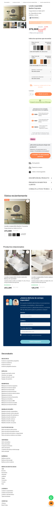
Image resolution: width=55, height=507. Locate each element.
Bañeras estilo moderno (8, 462)
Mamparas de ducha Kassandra (10, 397)
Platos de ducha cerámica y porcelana (11, 435)
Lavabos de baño (16, 2)
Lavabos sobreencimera (8, 494)
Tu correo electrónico (26, 328)
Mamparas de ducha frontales (9, 402)
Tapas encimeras (6, 496)
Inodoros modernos (7, 362)
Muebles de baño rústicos (8, 419)
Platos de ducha (7, 427)
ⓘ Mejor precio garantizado (36, 32)
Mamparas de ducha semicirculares (11, 393)
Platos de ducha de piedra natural (10, 431)
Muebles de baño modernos (9, 417)
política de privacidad (36, 335)
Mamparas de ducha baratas (9, 391)
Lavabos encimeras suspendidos (30, 2)
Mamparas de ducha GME (8, 400)
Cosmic (4, 482)
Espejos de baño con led (8, 377)
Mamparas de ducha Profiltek (9, 404)
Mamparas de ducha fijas (8, 389)
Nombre (22, 312)
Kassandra (4, 472)
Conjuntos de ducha (7, 445)
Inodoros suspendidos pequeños (10, 360)
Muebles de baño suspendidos (10, 411)
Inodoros (5, 358)
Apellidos (23, 320)
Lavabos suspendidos (7, 490)
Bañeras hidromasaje (7, 460)
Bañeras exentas (6, 458)
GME (3, 469)
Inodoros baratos (6, 364)
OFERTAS (4, 501)
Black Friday (5, 505)
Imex (3, 484)
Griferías (5, 440)
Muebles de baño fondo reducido (10, 413)
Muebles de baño (7, 409)
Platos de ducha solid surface (9, 429)
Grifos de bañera (6, 442)
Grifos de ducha (6, 447)
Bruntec (4, 470)
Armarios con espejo (7, 375)
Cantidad (31, 90)
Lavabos (5, 488)
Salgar (3, 478)
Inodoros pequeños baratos (9, 366)
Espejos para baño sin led (8, 373)
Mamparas (5, 383)
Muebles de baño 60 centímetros (10, 415)
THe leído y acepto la (31, 335)
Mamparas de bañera (7, 399)
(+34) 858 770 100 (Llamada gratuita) (40, 155)
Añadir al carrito (43, 94)
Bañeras (5, 456)
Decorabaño (7, 2)
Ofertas (4, 503)
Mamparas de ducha (7, 395)
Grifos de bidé (5, 451)
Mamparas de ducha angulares (9, 385)
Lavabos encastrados (7, 492)
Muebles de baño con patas (9, 422)
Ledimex (4, 476)
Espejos (4, 371)
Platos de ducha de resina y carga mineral (12, 433)
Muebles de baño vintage (8, 420)
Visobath (4, 474)
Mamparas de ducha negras (9, 387)
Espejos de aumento (7, 379)
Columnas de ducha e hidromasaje (10, 449)
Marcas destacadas (9, 466)
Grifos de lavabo (6, 444)
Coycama (4, 480)
